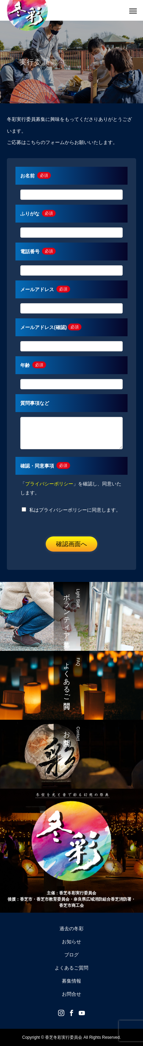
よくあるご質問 (71, 968)
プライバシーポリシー (49, 483)
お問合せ (71, 994)
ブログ (71, 954)
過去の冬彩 (71, 928)
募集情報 (71, 981)
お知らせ (71, 941)
